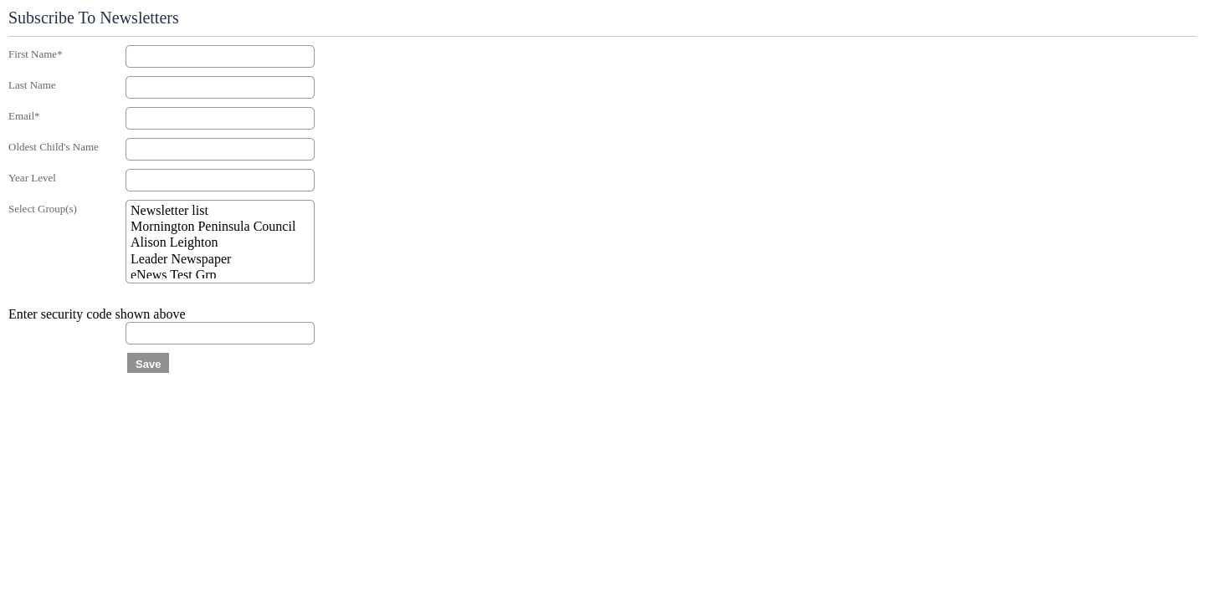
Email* (24, 116)
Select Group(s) (42, 208)
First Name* (35, 54)
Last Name (32, 85)
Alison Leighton (220, 243)
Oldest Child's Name (53, 146)
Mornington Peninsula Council (220, 227)
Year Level (32, 177)
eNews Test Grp (220, 275)
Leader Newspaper (220, 260)
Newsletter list (220, 211)
